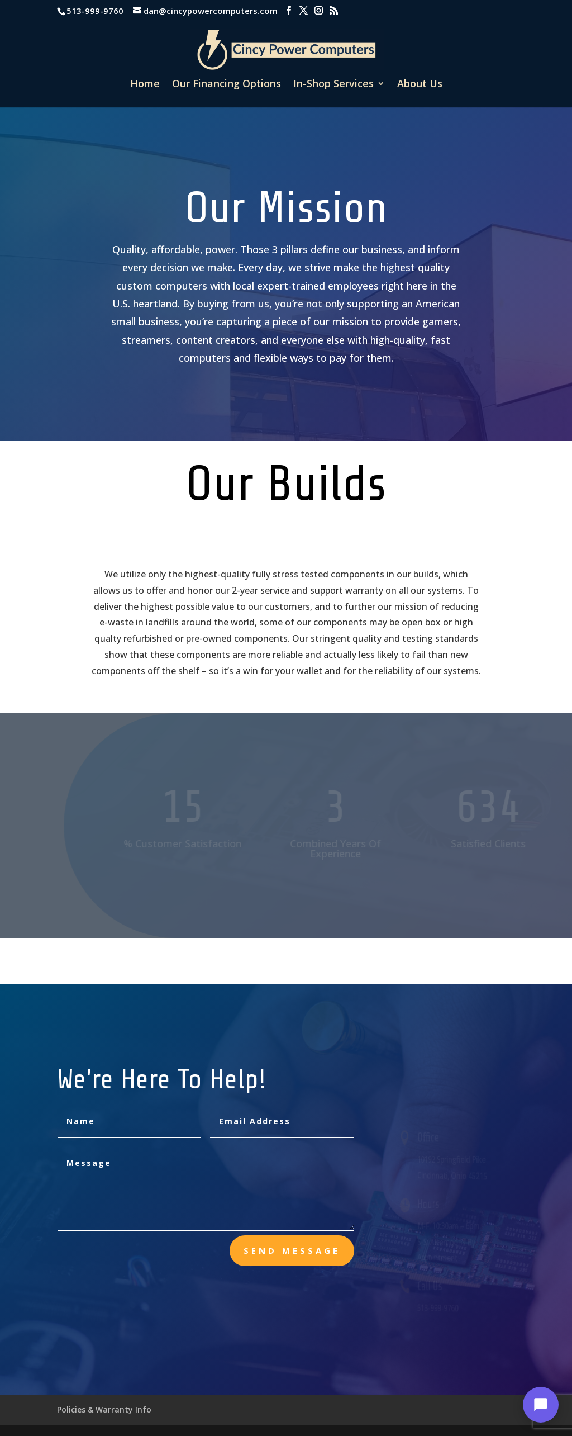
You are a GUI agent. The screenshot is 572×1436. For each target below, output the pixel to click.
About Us (419, 84)
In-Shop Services (333, 84)
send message (292, 1250)
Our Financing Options (226, 84)
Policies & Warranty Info (104, 1409)
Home (145, 84)
